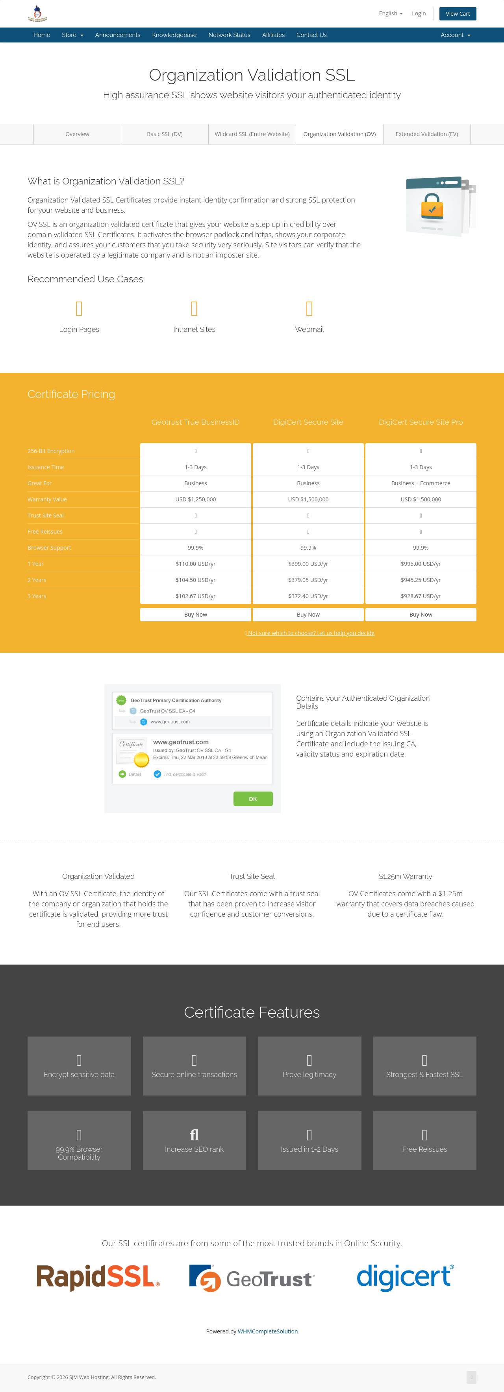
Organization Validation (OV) (340, 134)
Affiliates (273, 35)
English (391, 13)
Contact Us (311, 35)
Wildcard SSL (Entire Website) (252, 134)
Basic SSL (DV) (164, 134)
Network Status (229, 35)
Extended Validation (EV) (427, 134)
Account (456, 35)
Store (72, 35)
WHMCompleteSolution (268, 1331)
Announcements (118, 35)
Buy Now (195, 614)
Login (419, 13)
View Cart (458, 13)
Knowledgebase (174, 35)
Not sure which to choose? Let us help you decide (309, 633)
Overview (77, 134)
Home (41, 35)
